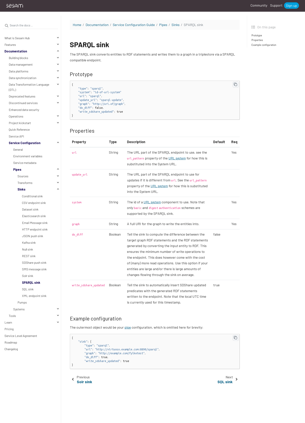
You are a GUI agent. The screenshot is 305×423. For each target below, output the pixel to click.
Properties (257, 40)
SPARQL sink (31, 282)
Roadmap (10, 342)
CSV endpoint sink (34, 203)
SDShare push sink (34, 262)
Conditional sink (32, 196)
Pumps (22, 302)
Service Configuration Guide (134, 25)
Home (77, 25)
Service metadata (24, 162)
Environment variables (27, 156)
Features (10, 44)
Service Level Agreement (20, 336)
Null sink (27, 249)
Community (258, 5)
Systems (19, 309)
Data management (21, 64)
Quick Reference (19, 129)
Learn (8, 322)
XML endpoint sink (34, 296)
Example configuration (264, 44)
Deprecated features (22, 96)
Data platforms (18, 71)
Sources (23, 176)
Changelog (11, 349)
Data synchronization (22, 78)
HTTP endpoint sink (35, 229)
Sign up (291, 5)
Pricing (9, 329)
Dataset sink (30, 209)
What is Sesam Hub (17, 38)
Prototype (257, 35)
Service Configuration (24, 143)
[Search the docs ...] (30, 25)
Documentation (15, 51)
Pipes (17, 169)
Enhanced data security (24, 109)
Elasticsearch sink (34, 216)
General (18, 149)
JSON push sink (32, 236)
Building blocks (18, 58)
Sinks (21, 189)
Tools (12, 316)
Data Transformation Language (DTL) (29, 87)
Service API (16, 136)
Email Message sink (35, 223)
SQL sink (28, 289)
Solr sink (27, 276)
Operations (16, 116)
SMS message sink (34, 269)
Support (276, 5)
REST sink (29, 256)
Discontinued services (23, 103)
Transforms (25, 183)
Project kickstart (20, 123)
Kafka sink (29, 242)
